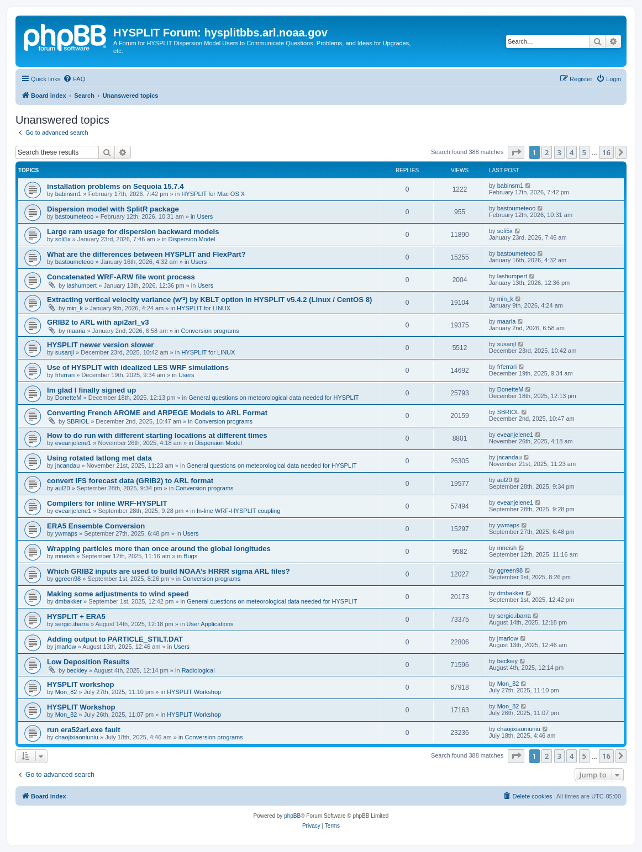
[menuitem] (74, 79)
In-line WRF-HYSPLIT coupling (238, 510)
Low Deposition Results (88, 662)
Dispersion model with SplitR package (113, 209)
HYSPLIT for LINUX (203, 308)
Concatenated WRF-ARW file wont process (121, 277)
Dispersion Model (192, 239)
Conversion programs (210, 330)
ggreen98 (68, 578)
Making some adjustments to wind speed (117, 594)
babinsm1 (68, 193)
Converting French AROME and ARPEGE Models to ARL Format (157, 413)
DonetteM (68, 397)
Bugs (190, 556)
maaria (76, 330)
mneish (65, 556)
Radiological (198, 670)
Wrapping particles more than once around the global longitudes (159, 548)
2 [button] (547, 152)
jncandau (67, 465)
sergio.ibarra (72, 624)
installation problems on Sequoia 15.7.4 (115, 186)
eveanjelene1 (73, 443)
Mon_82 (66, 692)
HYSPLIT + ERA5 (76, 616)
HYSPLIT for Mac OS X (213, 193)
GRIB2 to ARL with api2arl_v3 (98, 322)
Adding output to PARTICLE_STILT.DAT (115, 639)
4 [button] (571, 152)
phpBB (292, 816)
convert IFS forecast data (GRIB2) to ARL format (130, 481)
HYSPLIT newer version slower (100, 345)
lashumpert (82, 285)
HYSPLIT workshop (80, 684)
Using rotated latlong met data (99, 458)
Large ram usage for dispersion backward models (133, 231)
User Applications (210, 624)
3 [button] (559, 152)
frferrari (65, 375)
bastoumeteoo (74, 216)
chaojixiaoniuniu (76, 737)
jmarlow (65, 646)
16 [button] (606, 152)
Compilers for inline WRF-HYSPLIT (107, 503)
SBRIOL (78, 421)
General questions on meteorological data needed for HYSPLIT (273, 397)
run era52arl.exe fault (83, 730)
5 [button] (584, 152)
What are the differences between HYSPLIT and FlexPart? (146, 254)
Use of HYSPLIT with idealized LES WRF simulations (138, 367)
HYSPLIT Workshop (194, 692)
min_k (75, 308)
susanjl (64, 352)
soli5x (63, 239)
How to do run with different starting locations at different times (157, 435)
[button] (516, 152)
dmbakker (68, 601)
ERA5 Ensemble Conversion (96, 526)
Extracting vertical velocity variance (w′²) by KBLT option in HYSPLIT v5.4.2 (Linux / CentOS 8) (209, 299)
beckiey (77, 670)
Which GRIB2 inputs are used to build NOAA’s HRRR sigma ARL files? (168, 571)
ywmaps (66, 533)
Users (205, 216)
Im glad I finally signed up (91, 390)
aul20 (62, 488)
